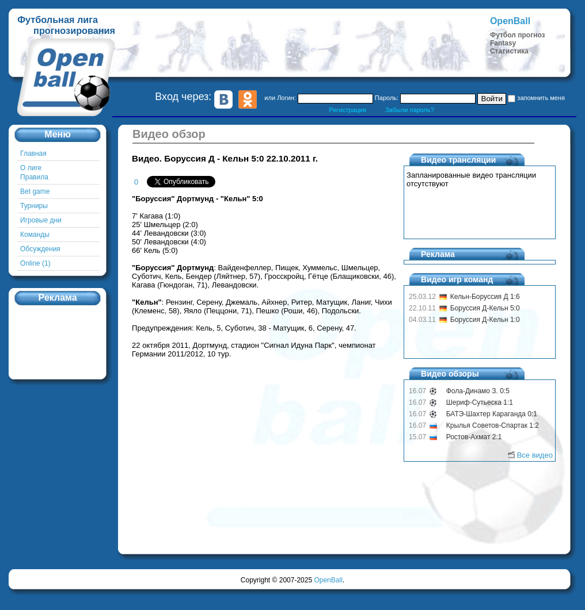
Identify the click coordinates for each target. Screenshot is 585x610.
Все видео (535, 455)
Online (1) (35, 263)
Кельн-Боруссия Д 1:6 (485, 297)
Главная (33, 153)
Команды (35, 235)
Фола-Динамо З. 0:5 (478, 391)
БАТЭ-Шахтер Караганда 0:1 (491, 414)
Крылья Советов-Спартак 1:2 (492, 425)
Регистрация (347, 109)
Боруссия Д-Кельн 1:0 (485, 320)
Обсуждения (40, 249)
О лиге (30, 168)
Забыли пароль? (409, 109)
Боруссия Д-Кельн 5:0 (485, 308)
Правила (34, 177)
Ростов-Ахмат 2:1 (474, 437)
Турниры (34, 206)
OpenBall (328, 580)
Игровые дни (41, 220)
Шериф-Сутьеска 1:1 (479, 402)
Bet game (35, 191)
